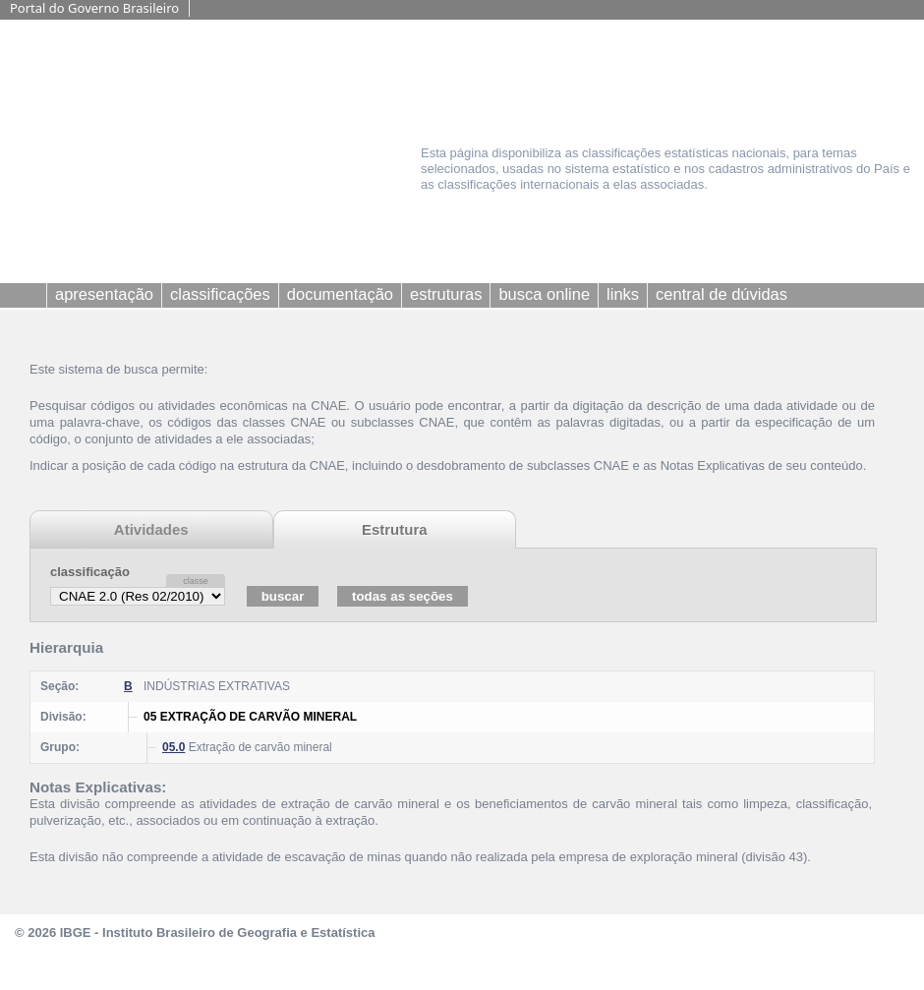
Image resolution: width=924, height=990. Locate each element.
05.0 (173, 747)
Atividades (151, 529)
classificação (90, 571)
